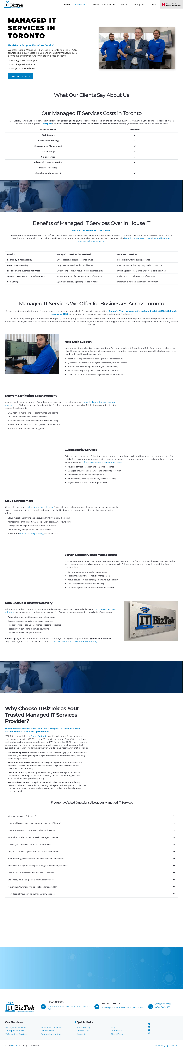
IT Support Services (14, 1031)
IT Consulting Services (16, 1034)
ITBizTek (14, 1045)
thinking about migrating (41, 507)
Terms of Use (83, 1031)
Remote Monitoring (51, 1034)
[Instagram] (149, 1032)
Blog (113, 1027)
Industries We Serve (51, 1027)
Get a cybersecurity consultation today (103, 462)
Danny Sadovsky (39, 736)
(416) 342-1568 (163, 1007)
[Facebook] (149, 1023)
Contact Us (116, 1031)
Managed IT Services (15, 1027)
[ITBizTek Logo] (14, 4)
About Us (81, 1034)
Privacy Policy (83, 1027)
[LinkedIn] (149, 1029)
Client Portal (117, 1034)
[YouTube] (149, 1026)
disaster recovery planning (31, 533)
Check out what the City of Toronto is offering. (75, 641)
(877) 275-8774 (163, 1004)
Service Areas (47, 1031)
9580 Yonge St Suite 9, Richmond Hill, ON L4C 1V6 (122, 1008)
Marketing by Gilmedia (166, 1045)
